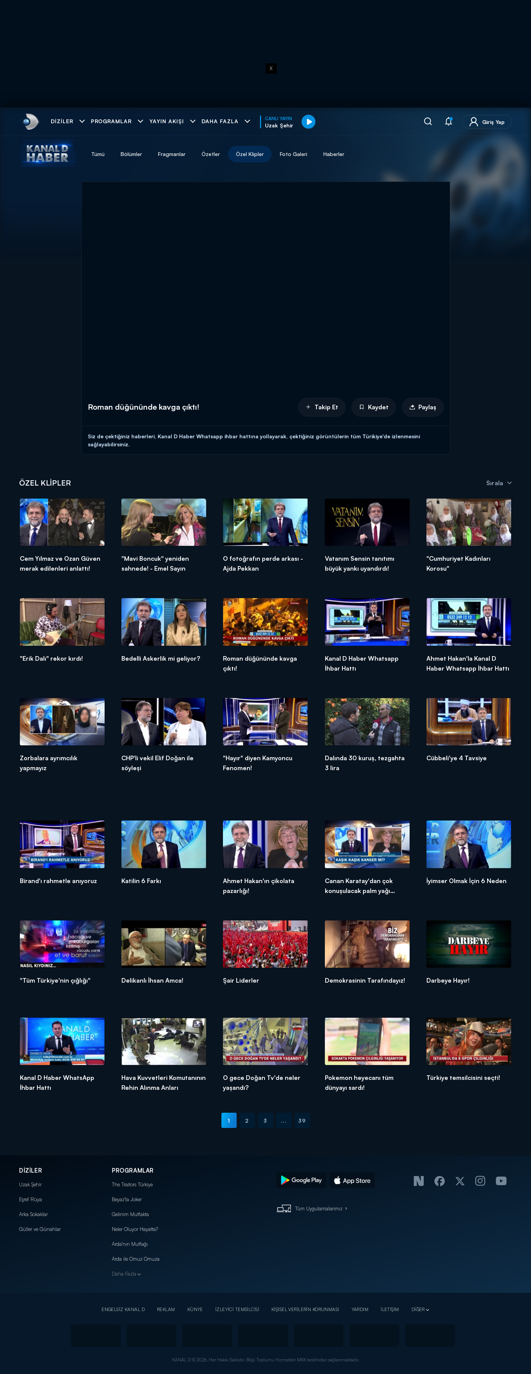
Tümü (98, 154)
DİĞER (418, 1309)
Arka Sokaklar (33, 1214)
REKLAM (166, 1309)
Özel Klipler (250, 154)
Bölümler (131, 154)
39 (302, 1120)
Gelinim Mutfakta (130, 1214)
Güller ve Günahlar (40, 1229)
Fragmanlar (172, 154)
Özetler (211, 154)
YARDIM (360, 1309)
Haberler (333, 154)
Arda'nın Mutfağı (130, 1244)
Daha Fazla (124, 1274)
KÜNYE (195, 1309)
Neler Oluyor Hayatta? (135, 1229)
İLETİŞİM (390, 1309)
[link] (30, 122)
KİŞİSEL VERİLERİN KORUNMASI (305, 1309)
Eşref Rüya (30, 1199)
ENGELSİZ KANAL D (123, 1309)
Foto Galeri (293, 154)
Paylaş (422, 407)
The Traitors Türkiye (132, 1184)
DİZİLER (30, 1170)
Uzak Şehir (30, 1184)
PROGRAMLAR (133, 1170)
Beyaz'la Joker (127, 1199)
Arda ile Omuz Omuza (136, 1259)
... (284, 1120)
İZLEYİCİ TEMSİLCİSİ (237, 1309)
